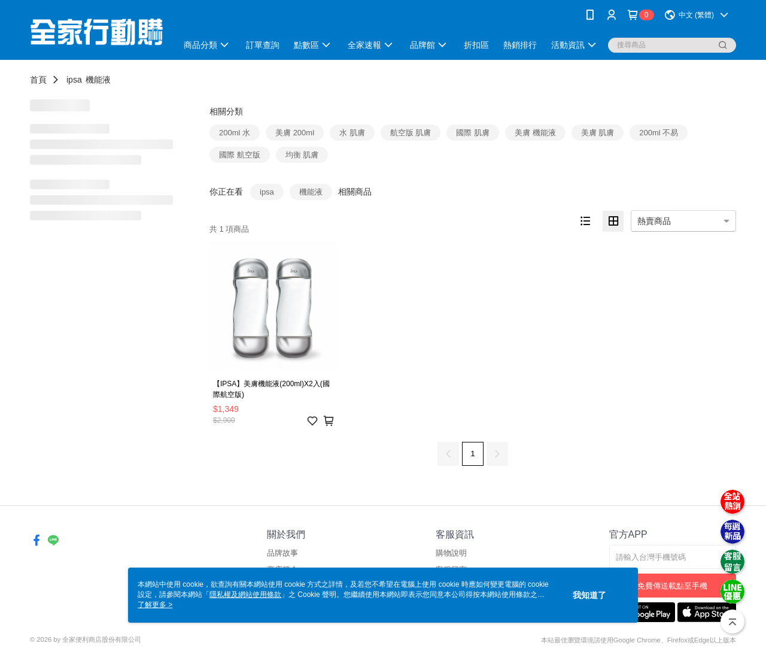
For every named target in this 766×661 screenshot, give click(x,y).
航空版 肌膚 (410, 132)
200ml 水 (234, 132)
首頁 (38, 79)
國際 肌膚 (473, 132)
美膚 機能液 (535, 132)
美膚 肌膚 (598, 132)
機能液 (98, 79)
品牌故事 (282, 552)
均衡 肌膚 (302, 154)
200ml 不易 (658, 132)
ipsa (74, 79)
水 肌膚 (352, 132)
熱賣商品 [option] (654, 221)
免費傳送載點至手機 (672, 585)
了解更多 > (155, 605)
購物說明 (451, 552)
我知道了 (589, 595)
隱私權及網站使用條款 (245, 594)
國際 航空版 (239, 154)
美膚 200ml (294, 132)
